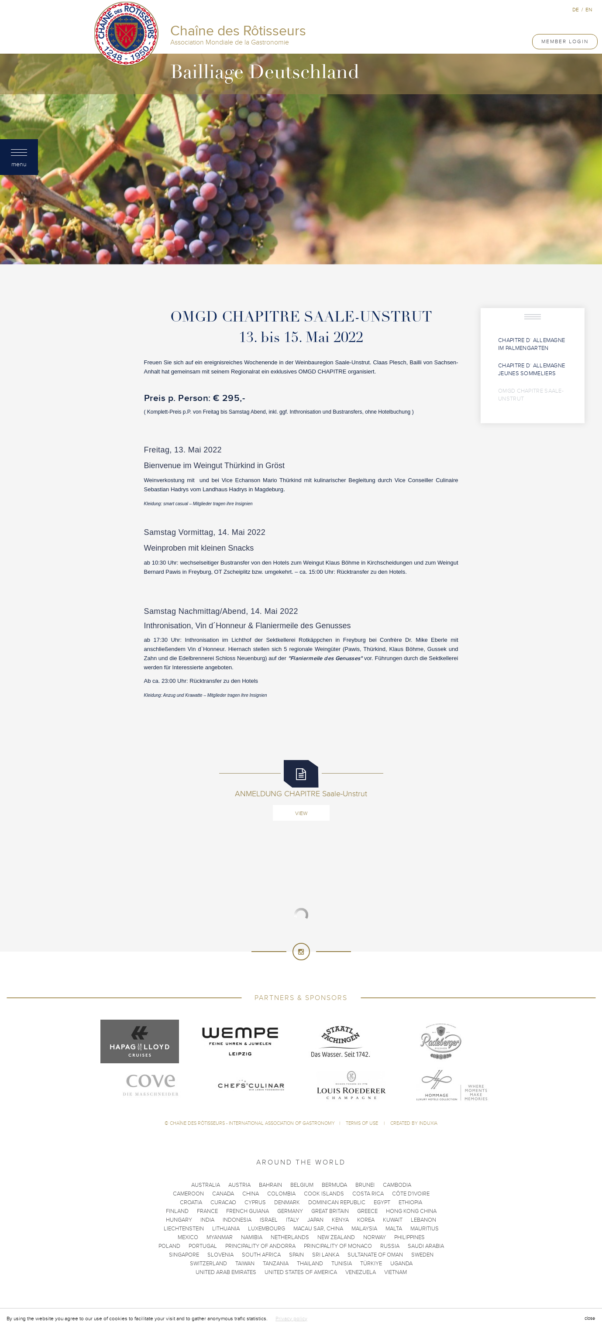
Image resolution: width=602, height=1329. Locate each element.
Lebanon (423, 1219)
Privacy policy (291, 1318)
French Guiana (247, 1211)
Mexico (188, 1237)
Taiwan (245, 1263)
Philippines (409, 1237)
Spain (296, 1254)
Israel (269, 1219)
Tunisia (341, 1263)
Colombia (281, 1193)
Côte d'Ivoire (411, 1193)
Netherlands (290, 1237)
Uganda (401, 1263)
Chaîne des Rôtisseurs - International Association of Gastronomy (252, 1123)
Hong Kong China (411, 1211)
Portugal (203, 1246)
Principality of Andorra (260, 1246)
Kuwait (392, 1219)
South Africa (261, 1254)
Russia (389, 1246)
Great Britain (330, 1211)
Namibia (251, 1237)
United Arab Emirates (226, 1272)
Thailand (310, 1263)
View (301, 813)
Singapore (184, 1254)
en (588, 10)
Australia (205, 1185)
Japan (315, 1219)
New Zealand (336, 1237)
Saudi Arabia (426, 1246)
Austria (239, 1185)
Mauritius (424, 1228)
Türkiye (371, 1263)
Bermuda (334, 1185)
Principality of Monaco (338, 1246)
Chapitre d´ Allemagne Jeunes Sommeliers (531, 369)
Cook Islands (324, 1193)
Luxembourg (266, 1228)
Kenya (340, 1219)
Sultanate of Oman (375, 1254)
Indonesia (237, 1219)
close (590, 1318)
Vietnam (395, 1272)
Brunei (365, 1185)
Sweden (422, 1254)
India (207, 1219)
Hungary (179, 1219)
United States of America (301, 1272)
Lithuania (226, 1228)
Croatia (191, 1202)
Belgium (301, 1185)
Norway (374, 1237)
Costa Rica (368, 1193)
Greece (367, 1211)
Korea (366, 1219)
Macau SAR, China (318, 1228)
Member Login (564, 41)
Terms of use (362, 1123)
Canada (223, 1193)
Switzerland (208, 1263)
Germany (290, 1211)
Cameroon (188, 1193)
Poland (169, 1246)
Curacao (223, 1202)
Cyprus (255, 1202)
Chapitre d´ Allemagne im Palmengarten (531, 344)
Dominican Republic (336, 1202)
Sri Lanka (325, 1254)
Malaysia (364, 1228)
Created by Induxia (413, 1123)
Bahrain (270, 1185)
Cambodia (397, 1185)
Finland (177, 1211)
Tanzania (276, 1263)
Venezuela (360, 1272)
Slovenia (220, 1254)
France (207, 1211)
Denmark (287, 1202)
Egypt (382, 1202)
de (575, 10)
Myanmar (219, 1237)
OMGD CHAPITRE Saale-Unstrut (531, 395)
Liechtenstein (184, 1228)
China (250, 1193)
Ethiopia (410, 1202)
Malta (393, 1228)
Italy (292, 1219)
